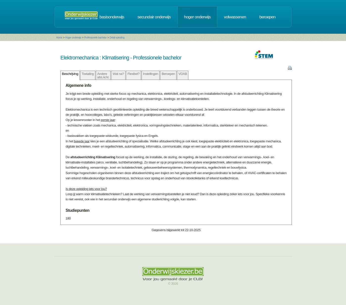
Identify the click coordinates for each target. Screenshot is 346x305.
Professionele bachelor (95, 37)
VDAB (182, 74)
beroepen (267, 16)
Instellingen (150, 74)
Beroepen (168, 74)
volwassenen (235, 16)
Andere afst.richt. (103, 75)
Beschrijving (70, 74)
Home (59, 37)
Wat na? (118, 74)
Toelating (88, 74)
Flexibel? (133, 74)
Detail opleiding (116, 37)
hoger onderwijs (197, 16)
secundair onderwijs (154, 16)
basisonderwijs (111, 16)
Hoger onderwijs (73, 37)
